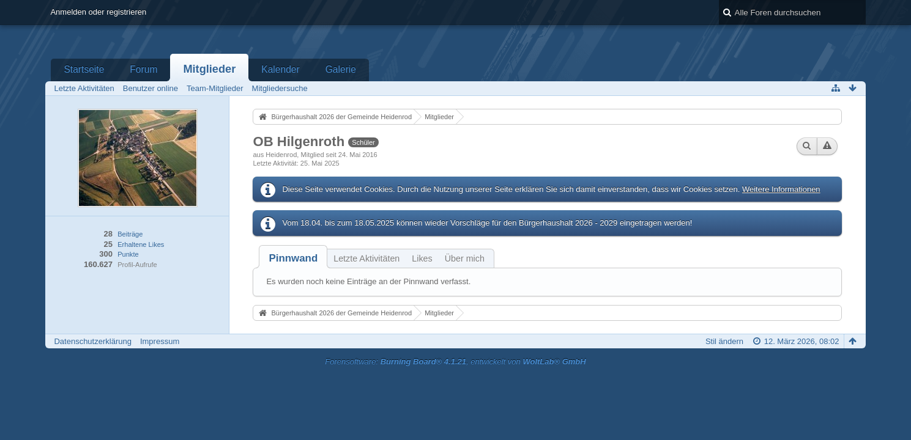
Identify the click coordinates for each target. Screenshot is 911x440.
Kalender (280, 69)
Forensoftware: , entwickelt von (455, 361)
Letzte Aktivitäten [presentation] (366, 258)
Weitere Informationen (781, 189)
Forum (143, 69)
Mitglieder (209, 69)
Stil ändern (724, 341)
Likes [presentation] (422, 258)
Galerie (340, 69)
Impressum (159, 341)
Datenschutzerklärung (92, 341)
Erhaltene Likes (140, 244)
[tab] (293, 258)
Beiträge (130, 234)
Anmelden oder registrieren (98, 11)
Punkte (127, 254)
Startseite (84, 69)
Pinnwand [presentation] (293, 258)
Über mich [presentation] (465, 258)
